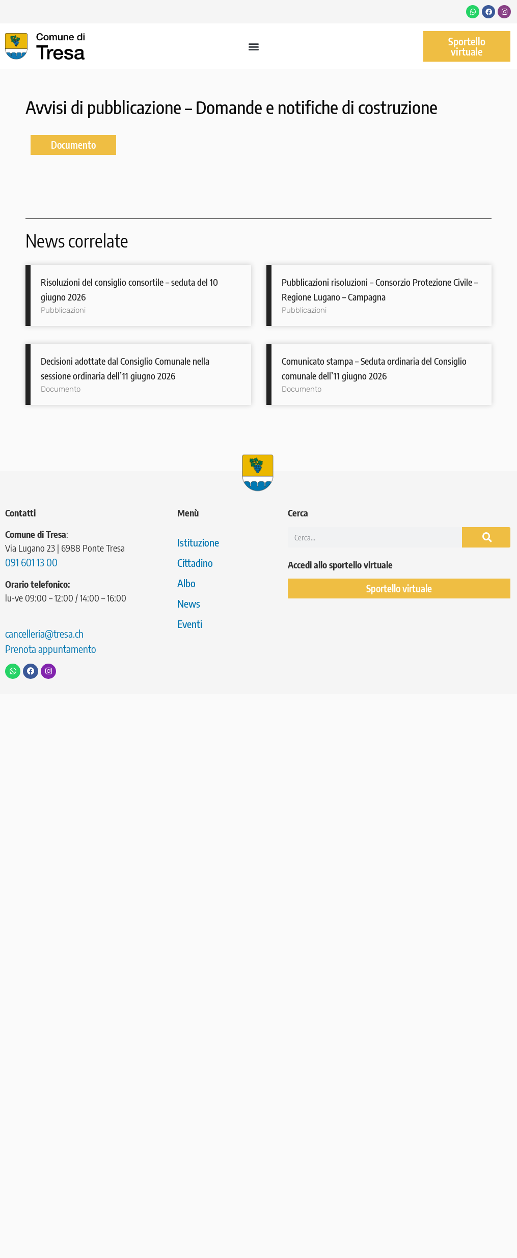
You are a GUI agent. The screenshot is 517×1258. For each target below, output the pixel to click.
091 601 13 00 (31, 562)
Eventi (189, 623)
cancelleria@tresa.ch (44, 633)
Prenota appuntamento (50, 648)
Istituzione (198, 542)
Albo (186, 583)
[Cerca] (486, 537)
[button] (254, 46)
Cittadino (195, 562)
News (188, 603)
